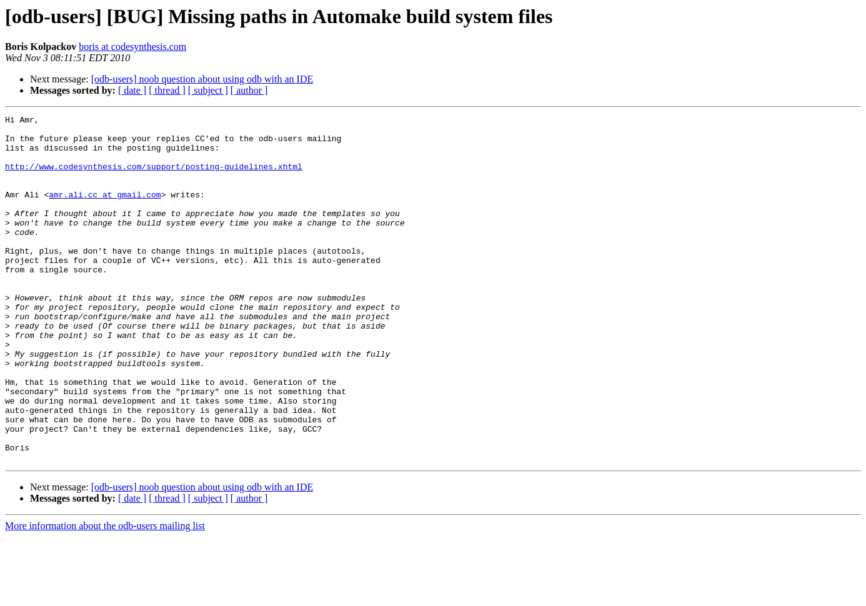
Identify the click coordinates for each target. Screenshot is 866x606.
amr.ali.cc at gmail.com (105, 211)
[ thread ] (167, 90)
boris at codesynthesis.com (132, 46)
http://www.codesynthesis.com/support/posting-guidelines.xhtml (153, 177)
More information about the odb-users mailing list (105, 595)
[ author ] (249, 90)
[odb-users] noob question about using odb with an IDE (202, 79)
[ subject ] (208, 90)
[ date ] (132, 90)
